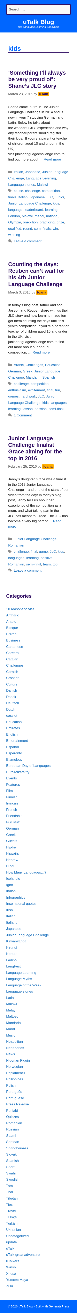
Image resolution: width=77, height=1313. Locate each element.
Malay (10, 1010)
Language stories (21, 185)
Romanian (16, 545)
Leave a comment (27, 241)
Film (9, 791)
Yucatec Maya (17, 1280)
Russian (12, 1129)
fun (57, 390)
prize (60, 222)
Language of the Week (23, 985)
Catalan (12, 659)
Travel (11, 1211)
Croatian (12, 678)
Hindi (10, 866)
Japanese (32, 172)
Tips (9, 1205)
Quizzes (12, 1117)
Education (53, 365)
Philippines (14, 1079)
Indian (11, 891)
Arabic (19, 365)
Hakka (11, 847)
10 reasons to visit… (22, 609)
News (10, 1054)
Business (13, 640)
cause (18, 191)
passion (41, 409)
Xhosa (11, 1274)
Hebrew (12, 860)
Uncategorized (17, 1236)
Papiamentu (15, 1073)
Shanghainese (17, 1148)
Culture (11, 684)
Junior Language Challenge (29, 203)
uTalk (10, 1249)
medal (39, 216)
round (27, 229)
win (55, 229)
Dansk (11, 697)
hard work (28, 396)
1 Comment (23, 415)
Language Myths (19, 979)
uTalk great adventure (23, 1255)
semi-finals (42, 229)
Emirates (13, 728)
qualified (14, 229)
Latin (10, 998)
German (14, 371)
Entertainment (17, 741)
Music (10, 1035)
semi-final (56, 409)
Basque (12, 628)
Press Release (17, 1104)
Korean (11, 954)
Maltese (12, 1016)
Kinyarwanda (16, 941)
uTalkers (12, 1261)
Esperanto (14, 753)
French (11, 810)
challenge (32, 191)
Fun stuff (13, 822)
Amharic (12, 615)
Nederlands (15, 1048)
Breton (11, 634)
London (14, 216)
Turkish (11, 1223)
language (15, 210)
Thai (9, 1192)
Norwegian (14, 1067)
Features (13, 785)
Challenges (34, 365)
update (11, 1242)
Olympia (14, 222)
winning (14, 235)
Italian (18, 172)
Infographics (15, 897)
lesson (28, 409)
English (12, 734)
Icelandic (13, 879)
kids (56, 203)
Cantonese (14, 647)
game (43, 552)
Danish (11, 690)
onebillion (30, 222)
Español (12, 747)
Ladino (11, 960)
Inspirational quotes (21, 904)
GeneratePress (59, 1306)
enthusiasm (17, 390)
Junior (59, 197)
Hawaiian (13, 853)
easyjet (11, 716)
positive (47, 558)
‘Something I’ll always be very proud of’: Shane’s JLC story (37, 79)
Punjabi (12, 1111)
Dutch (10, 709)
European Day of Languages (28, 766)
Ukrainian (13, 1230)
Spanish (48, 377)
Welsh (11, 1267)
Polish (11, 1086)
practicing (47, 222)
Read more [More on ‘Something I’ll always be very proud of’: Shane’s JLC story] (52, 159)
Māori (10, 1029)
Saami (11, 1136)
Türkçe (11, 1217)
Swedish (12, 1179)
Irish (9, 910)
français (12, 803)
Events (11, 778)
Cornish (12, 672)
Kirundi (11, 948)
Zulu (9, 1286)
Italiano (11, 923)
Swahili (11, 1173)
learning (51, 210)
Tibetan (12, 1198)
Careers (12, 653)
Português (14, 1092)
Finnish (11, 797)
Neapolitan (14, 1042)
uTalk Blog (38, 21)
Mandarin (33, 377)
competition (51, 191)
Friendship (14, 816)
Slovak (11, 1154)
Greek (27, 371)
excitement (36, 390)
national (52, 216)
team (47, 564)
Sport (10, 1167)
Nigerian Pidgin (18, 1060)
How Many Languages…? (26, 872)
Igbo (9, 885)
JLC (50, 197)
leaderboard (33, 210)
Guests (11, 841)
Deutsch (12, 703)
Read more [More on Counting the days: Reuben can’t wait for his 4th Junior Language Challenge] (41, 352)
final (50, 390)
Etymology (14, 760)
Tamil (10, 1186)
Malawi (42, 185)
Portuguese (15, 1098)
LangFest (13, 966)
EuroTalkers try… (19, 772)
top (55, 564)
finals (12, 197)
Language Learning (41, 178)
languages (59, 403)
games (13, 396)
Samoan (12, 1142)
